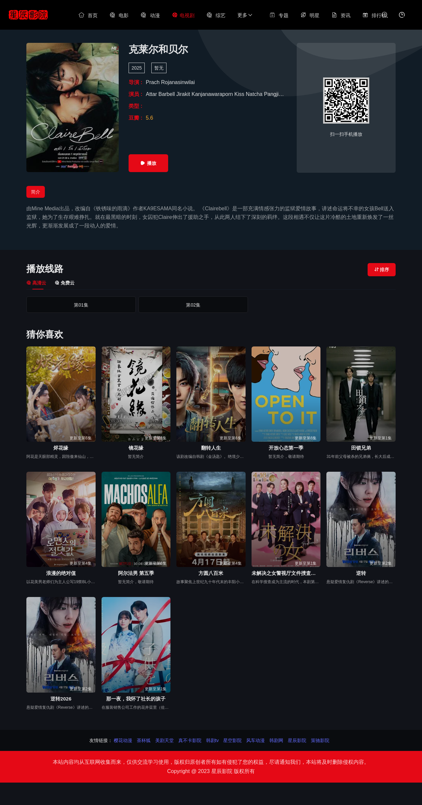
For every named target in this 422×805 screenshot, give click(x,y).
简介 (35, 191)
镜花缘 (136, 448)
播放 (148, 163)
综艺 (216, 15)
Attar (152, 94)
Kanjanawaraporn (213, 94)
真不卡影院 (189, 740)
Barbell (167, 94)
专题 (278, 15)
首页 (88, 15)
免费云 (65, 282)
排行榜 (374, 15)
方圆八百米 (210, 573)
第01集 (62, 305)
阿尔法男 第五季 (136, 573)
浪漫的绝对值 (61, 573)
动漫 (150, 15)
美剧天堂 (164, 740)
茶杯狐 (144, 740)
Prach (153, 82)
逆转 (361, 573)
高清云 (36, 282)
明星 (309, 15)
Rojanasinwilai (178, 82)
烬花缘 (60, 448)
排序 (381, 269)
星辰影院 (297, 740)
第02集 (137, 305)
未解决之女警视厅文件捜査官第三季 (286, 573)
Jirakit (184, 94)
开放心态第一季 (286, 448)
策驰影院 (320, 740)
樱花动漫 (123, 740)
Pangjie (273, 94)
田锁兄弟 (361, 448)
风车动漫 (255, 740)
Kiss (240, 94)
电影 (119, 15)
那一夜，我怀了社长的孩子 (136, 698)
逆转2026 (60, 698)
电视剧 (183, 15)
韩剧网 (276, 740)
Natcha (255, 94)
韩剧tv (212, 740)
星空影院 (232, 740)
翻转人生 (211, 448)
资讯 (340, 15)
